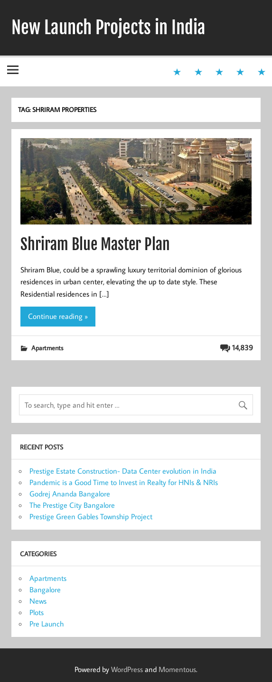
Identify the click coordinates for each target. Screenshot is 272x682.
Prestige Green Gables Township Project (90, 516)
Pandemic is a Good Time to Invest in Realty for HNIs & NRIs (123, 482)
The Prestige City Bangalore (72, 505)
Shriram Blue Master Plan (95, 244)
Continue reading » (58, 316)
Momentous (177, 669)
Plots (36, 612)
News (38, 601)
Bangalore (45, 589)
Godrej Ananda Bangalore (69, 493)
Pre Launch (46, 623)
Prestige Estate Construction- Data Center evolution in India (122, 471)
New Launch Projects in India (108, 27)
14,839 (242, 347)
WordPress (127, 669)
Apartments (47, 347)
